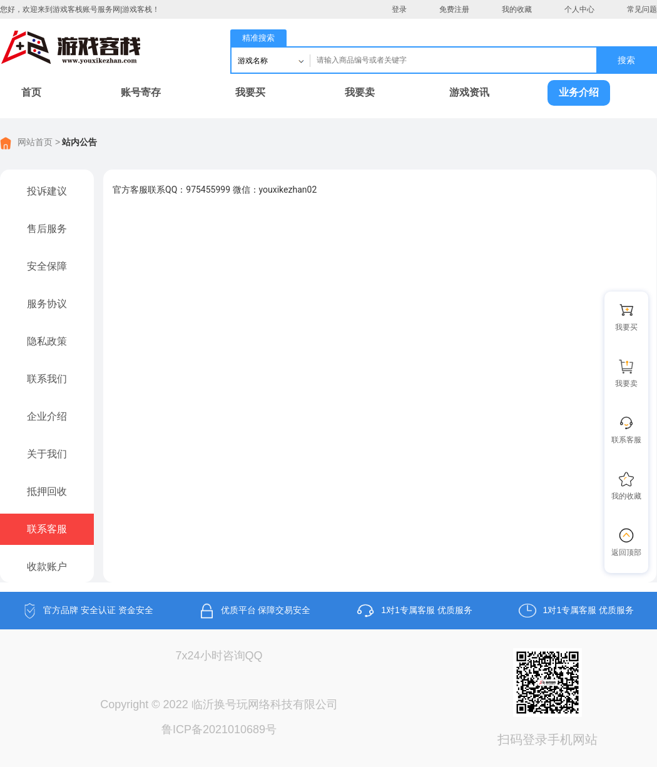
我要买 (250, 92)
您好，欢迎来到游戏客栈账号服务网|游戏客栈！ (80, 9)
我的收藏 (517, 9)
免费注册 (454, 9)
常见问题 (642, 9)
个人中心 (579, 9)
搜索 (626, 60)
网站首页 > (39, 142)
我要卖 (360, 92)
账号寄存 (141, 92)
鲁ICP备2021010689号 (219, 729)
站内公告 (79, 142)
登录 (399, 9)
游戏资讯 (469, 92)
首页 (31, 92)
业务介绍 (579, 92)
